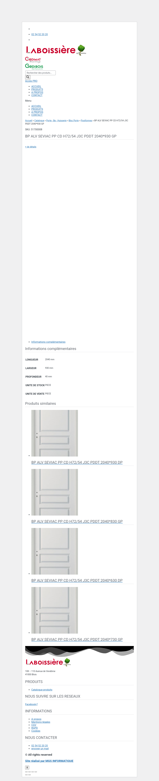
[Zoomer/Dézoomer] (35, 771)
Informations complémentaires (48, 341)
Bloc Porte (74, 120)
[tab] (82, 341)
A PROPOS (37, 92)
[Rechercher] (27, 77)
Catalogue (39, 120)
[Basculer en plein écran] (32, 771)
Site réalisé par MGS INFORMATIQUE (49, 761)
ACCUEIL (36, 86)
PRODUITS (37, 89)
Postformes (86, 120)
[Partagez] (29, 771)
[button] (79, 100)
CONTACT (37, 95)
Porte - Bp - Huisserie (56, 120)
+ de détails (30, 147)
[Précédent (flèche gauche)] (26, 774)
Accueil (28, 120)
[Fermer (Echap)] (26, 771)
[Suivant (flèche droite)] (29, 774)
